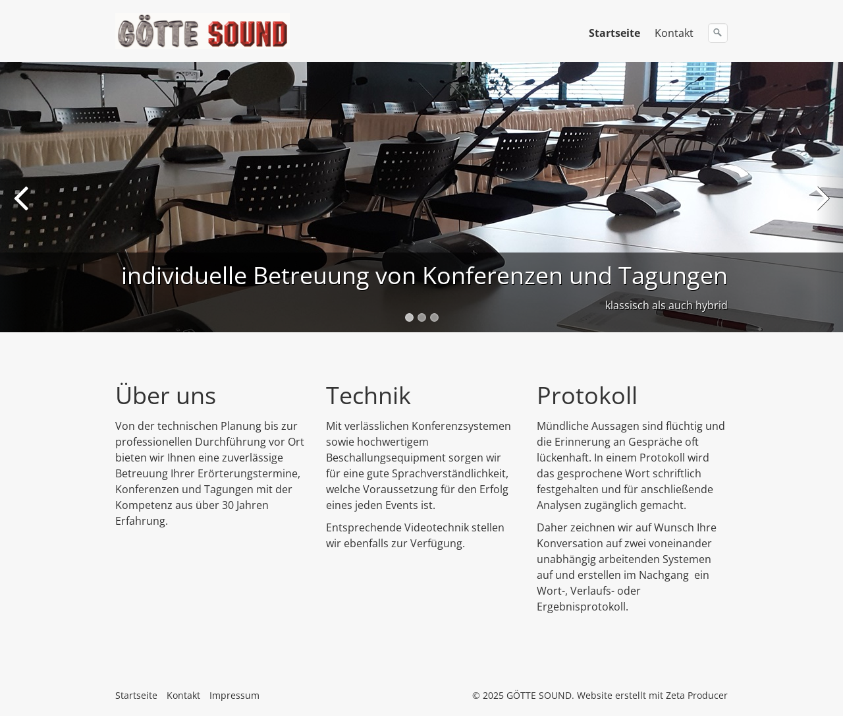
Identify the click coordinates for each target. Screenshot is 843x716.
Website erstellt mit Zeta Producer (652, 695)
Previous (23, 207)
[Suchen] (718, 33)
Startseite (614, 33)
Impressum (234, 695)
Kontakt (674, 33)
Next (820, 207)
